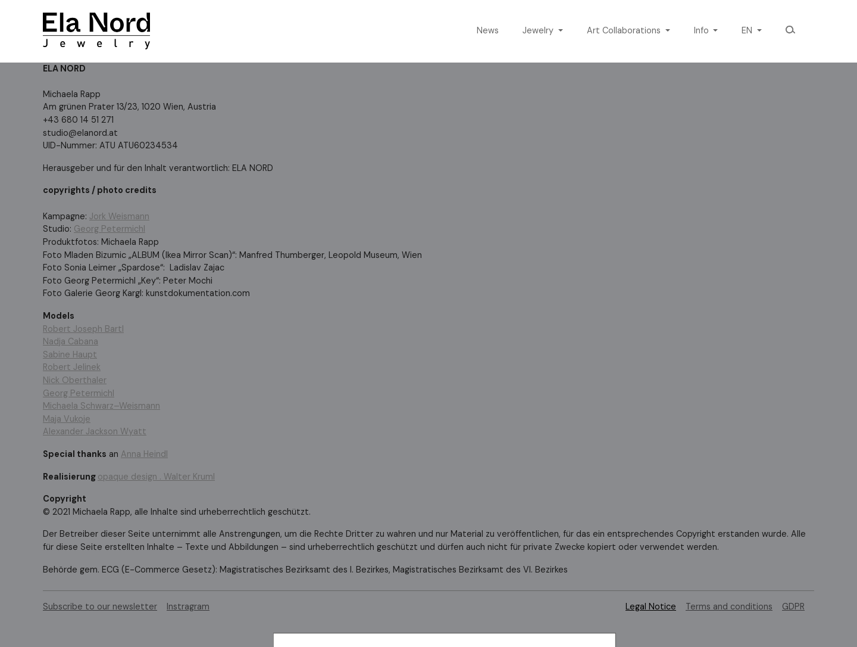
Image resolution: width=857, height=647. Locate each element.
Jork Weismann (119, 216)
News (488, 30)
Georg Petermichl (109, 228)
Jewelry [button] (539, 30)
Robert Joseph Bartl (83, 329)
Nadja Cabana (70, 341)
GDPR (793, 606)
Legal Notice (650, 606)
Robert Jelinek (72, 367)
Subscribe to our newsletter (100, 606)
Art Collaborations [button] (625, 30)
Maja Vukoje (66, 418)
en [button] (748, 30)
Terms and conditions (729, 606)
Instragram (188, 606)
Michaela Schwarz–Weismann (101, 405)
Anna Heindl (144, 454)
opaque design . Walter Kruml (156, 476)
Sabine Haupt (70, 354)
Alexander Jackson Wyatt (94, 431)
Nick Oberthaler (75, 380)
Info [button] (702, 30)
